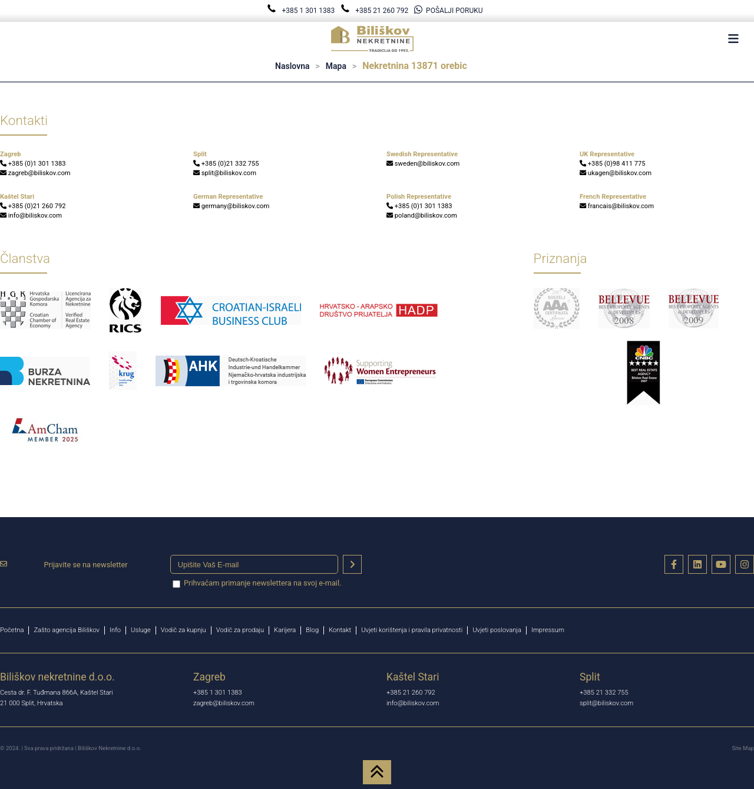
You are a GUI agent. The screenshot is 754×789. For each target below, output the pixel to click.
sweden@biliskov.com (422, 163)
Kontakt (340, 630)
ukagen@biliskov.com (616, 173)
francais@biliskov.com (617, 206)
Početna (12, 630)
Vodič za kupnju (183, 630)
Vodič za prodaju (240, 630)
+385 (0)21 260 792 (33, 206)
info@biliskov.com (31, 215)
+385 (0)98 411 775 (613, 163)
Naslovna (292, 66)
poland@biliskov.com (421, 215)
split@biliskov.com (224, 173)
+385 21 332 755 (604, 692)
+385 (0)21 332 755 (226, 163)
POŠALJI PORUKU (448, 10)
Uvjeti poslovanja (496, 630)
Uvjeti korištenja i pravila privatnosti (411, 630)
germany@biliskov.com (231, 206)
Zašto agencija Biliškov (67, 630)
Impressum (547, 630)
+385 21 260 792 (375, 10)
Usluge (141, 630)
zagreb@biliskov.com (35, 173)
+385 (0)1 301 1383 (33, 163)
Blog (312, 630)
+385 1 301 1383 (301, 10)
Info (115, 630)
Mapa (336, 66)
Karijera (285, 630)
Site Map (743, 748)
